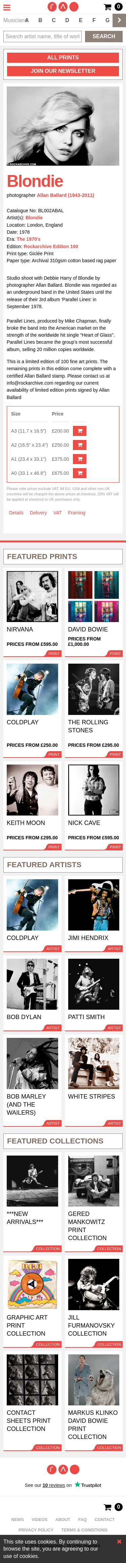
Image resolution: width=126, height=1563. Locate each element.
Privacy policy (35, 1530)
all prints (63, 57)
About (62, 1519)
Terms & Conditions (84, 1530)
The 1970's (29, 239)
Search (103, 36)
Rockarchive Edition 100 (51, 246)
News (17, 1519)
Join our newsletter (63, 71)
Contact (105, 1519)
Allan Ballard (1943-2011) (65, 195)
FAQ (82, 1519)
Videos (39, 1519)
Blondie (34, 217)
